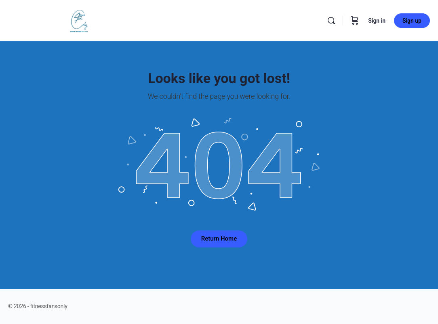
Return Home (219, 238)
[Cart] (355, 20)
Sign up (411, 20)
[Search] (331, 21)
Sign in (376, 20)
